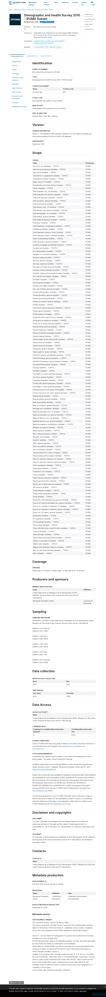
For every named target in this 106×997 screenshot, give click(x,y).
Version (14, 66)
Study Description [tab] (17, 56)
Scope (14, 70)
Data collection (17, 88)
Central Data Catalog (20, 9)
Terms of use (84, 3)
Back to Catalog (16, 982)
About (56, 2)
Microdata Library (33, 4)
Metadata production (19, 106)
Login (93, 3)
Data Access (16, 92)
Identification (16, 62)
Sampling (15, 84)
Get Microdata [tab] (46, 56)
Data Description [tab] (32, 56)
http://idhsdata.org (38, 791)
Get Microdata (47, 22)
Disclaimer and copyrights (17, 97)
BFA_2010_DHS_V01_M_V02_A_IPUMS (42, 9)
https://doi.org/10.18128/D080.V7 (44, 770)
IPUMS (29, 9)
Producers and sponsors (17, 79)
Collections (65, 2)
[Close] (104, 986)
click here (82, 991)
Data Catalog (46, 3)
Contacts (15, 103)
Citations (75, 2)
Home (10, 9)
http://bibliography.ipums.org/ (59, 804)
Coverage (15, 73)
